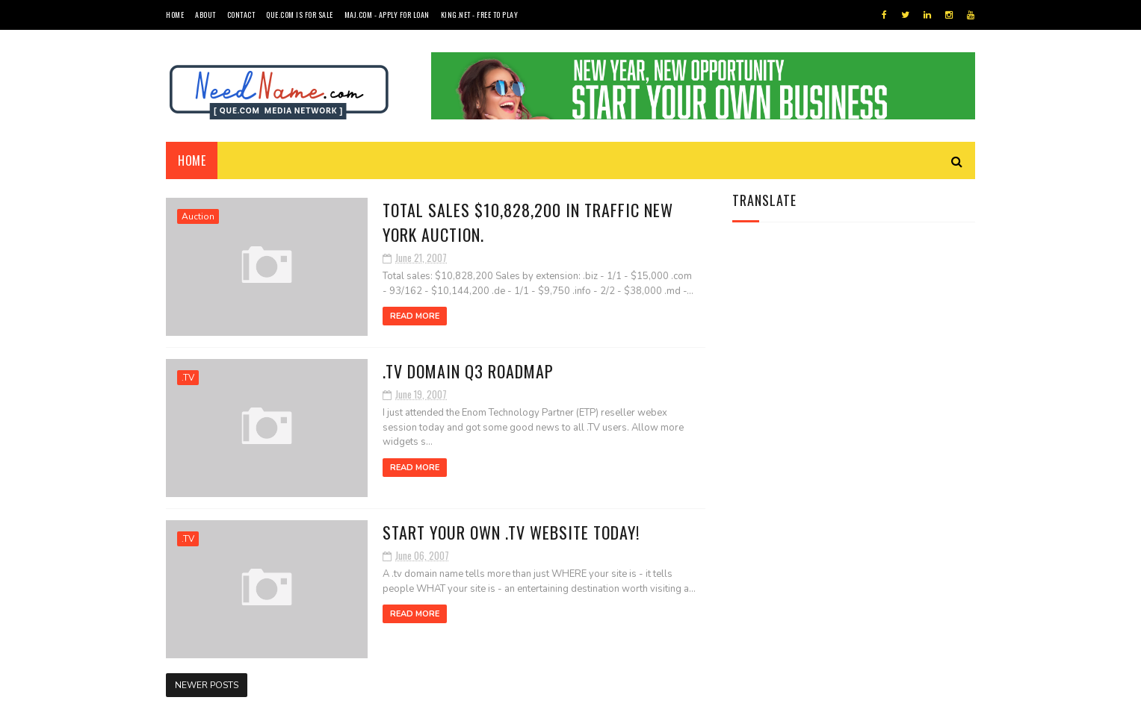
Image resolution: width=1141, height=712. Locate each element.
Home (175, 14)
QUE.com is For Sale (299, 14)
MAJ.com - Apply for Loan (387, 14)
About (205, 14)
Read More (414, 316)
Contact (241, 14)
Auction (198, 216)
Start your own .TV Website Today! (511, 532)
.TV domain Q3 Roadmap (468, 371)
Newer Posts (206, 685)
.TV (188, 378)
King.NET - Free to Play (480, 14)
